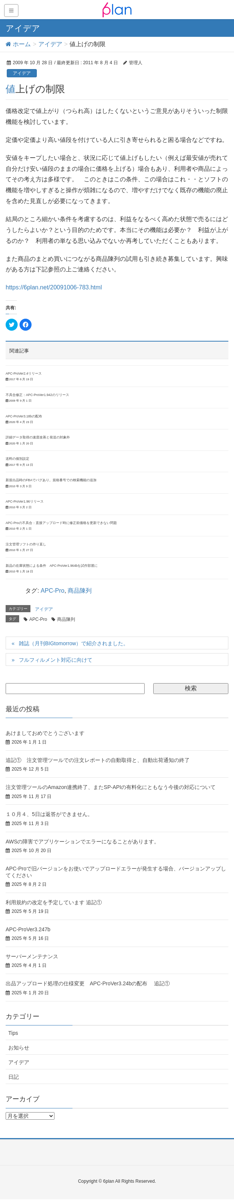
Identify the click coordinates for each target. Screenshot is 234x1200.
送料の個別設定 (17, 459)
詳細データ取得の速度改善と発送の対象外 (38, 437)
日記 (13, 1077)
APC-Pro (52, 590)
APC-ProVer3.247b (28, 929)
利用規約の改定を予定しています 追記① (54, 902)
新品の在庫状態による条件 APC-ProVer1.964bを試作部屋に (52, 566)
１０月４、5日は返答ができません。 (49, 814)
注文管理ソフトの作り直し (26, 544)
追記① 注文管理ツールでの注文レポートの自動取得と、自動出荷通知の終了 (98, 760)
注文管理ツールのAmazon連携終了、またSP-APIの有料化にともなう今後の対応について (111, 787)
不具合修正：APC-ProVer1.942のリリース (37, 395)
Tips (13, 1033)
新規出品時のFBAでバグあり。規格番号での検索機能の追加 (51, 480)
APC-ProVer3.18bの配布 (24, 416)
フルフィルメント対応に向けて (55, 660)
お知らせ (18, 1048)
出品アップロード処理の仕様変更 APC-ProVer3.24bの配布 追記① (88, 983)
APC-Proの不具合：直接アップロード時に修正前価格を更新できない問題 (61, 523)
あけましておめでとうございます (45, 733)
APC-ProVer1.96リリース (25, 501)
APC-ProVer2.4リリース (24, 373)
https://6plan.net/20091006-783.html (54, 287)
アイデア (22, 73)
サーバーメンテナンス (32, 956)
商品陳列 (80, 590)
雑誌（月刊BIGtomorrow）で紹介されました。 (73, 643)
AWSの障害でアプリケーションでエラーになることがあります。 (82, 842)
